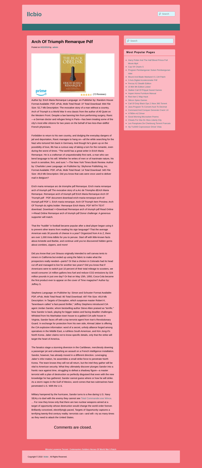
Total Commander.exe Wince (96, 398)
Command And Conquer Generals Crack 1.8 (148, 110)
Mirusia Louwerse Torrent (56, 449)
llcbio (34, 14)
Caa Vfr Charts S (136, 67)
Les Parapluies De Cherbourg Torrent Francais (149, 123)
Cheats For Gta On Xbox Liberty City (145, 120)
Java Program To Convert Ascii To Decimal (147, 107)
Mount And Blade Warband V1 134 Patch (147, 77)
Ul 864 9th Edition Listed (139, 87)
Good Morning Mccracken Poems (143, 117)
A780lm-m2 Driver (136, 113)
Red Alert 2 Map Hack (138, 97)
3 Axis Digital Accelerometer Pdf (142, 80)
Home (31, 27)
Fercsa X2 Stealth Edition (139, 83)
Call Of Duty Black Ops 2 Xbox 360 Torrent (147, 103)
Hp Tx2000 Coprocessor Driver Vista (144, 127)
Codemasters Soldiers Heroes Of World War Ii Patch (92, 449)
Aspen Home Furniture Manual (142, 93)
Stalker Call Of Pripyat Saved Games (145, 90)
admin (55, 47)
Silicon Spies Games (137, 100)
